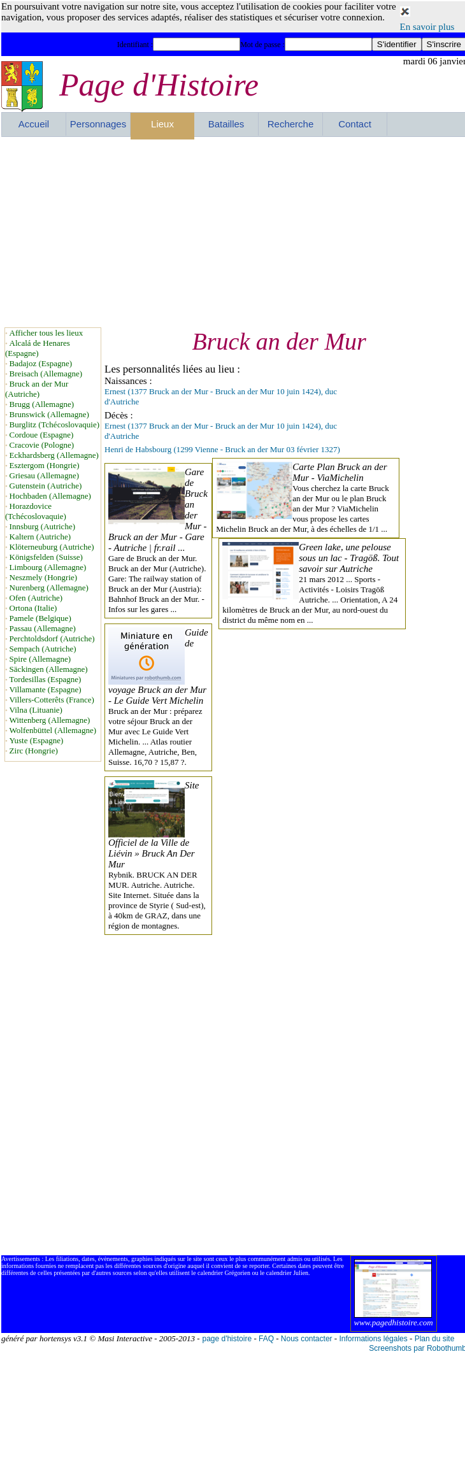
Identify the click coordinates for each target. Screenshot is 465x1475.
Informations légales (373, 1338)
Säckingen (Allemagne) (49, 669)
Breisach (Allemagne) (46, 373)
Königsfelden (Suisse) (46, 557)
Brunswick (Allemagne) (49, 414)
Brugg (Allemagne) (42, 404)
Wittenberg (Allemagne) (50, 720)
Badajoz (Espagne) (41, 363)
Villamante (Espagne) (46, 689)
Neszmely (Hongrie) (44, 577)
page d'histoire (227, 1338)
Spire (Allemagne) (40, 659)
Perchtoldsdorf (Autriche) (52, 638)
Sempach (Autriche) (43, 648)
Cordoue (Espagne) (42, 434)
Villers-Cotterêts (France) (52, 699)
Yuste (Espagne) (37, 740)
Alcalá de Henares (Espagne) (37, 348)
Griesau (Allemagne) (44, 475)
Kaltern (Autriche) (40, 536)
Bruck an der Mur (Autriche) (36, 389)
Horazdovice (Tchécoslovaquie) (35, 511)
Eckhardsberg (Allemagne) (54, 455)
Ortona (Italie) (33, 608)
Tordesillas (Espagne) (46, 679)
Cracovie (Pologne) (42, 445)
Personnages (98, 123)
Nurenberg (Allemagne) (49, 587)
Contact (354, 123)
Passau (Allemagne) (43, 628)
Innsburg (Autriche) (42, 526)
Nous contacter (307, 1338)
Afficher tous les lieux (46, 333)
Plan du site (435, 1338)
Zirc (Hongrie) (34, 750)
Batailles (226, 123)
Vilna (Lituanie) (36, 710)
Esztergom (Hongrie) (45, 465)
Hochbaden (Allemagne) (50, 496)
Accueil (33, 123)
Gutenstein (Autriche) (46, 485)
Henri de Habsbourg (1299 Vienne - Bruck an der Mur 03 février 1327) (222, 449)
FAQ (266, 1338)
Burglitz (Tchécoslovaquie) (54, 424)
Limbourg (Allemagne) (48, 567)
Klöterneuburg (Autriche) (52, 547)
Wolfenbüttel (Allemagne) (53, 730)
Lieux (162, 123)
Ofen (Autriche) (36, 597)
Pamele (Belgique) (40, 618)
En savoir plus (427, 27)
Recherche (291, 123)
